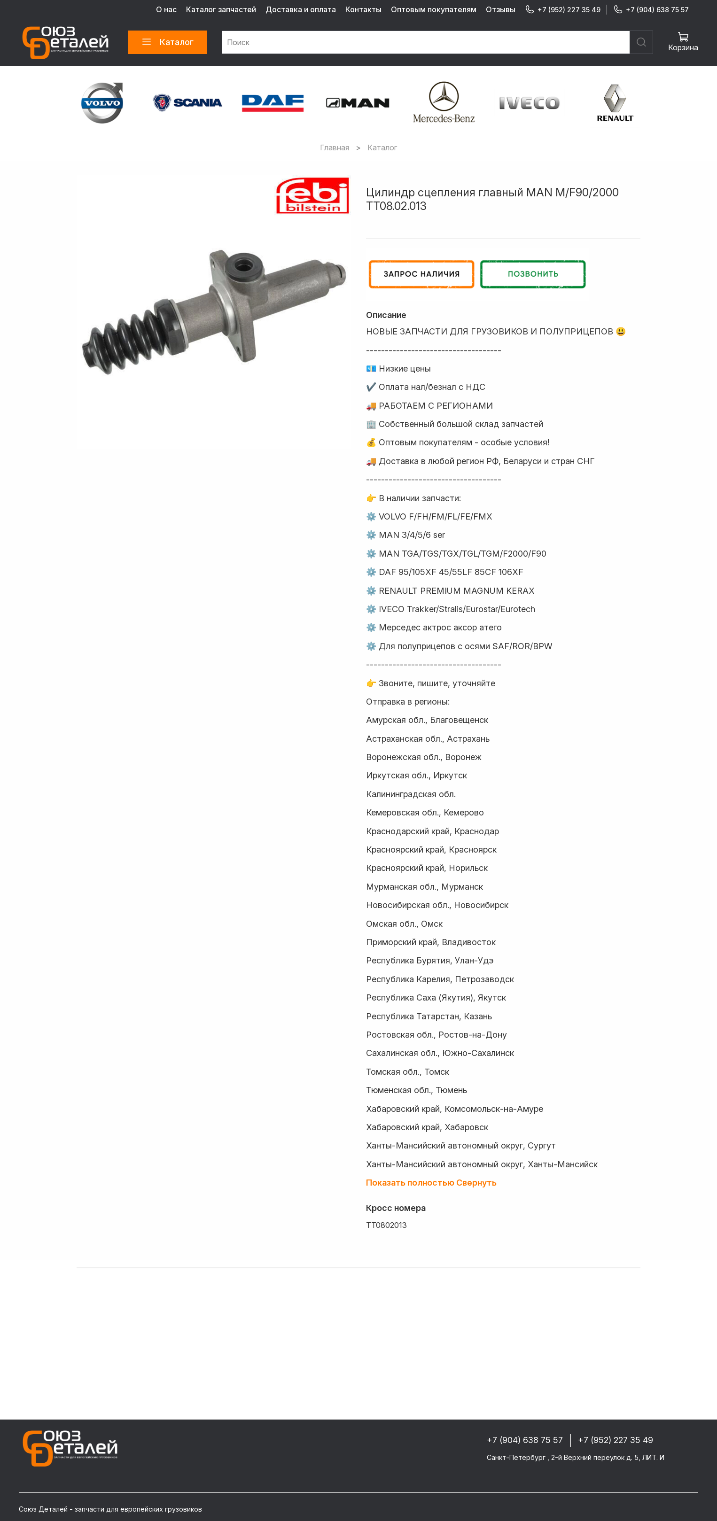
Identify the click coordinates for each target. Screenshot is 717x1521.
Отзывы (500, 9)
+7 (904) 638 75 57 (651, 10)
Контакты (363, 9)
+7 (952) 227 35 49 (562, 10)
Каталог (167, 42)
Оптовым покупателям (433, 9)
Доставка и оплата (300, 9)
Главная (334, 147)
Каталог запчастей (221, 9)
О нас (166, 9)
